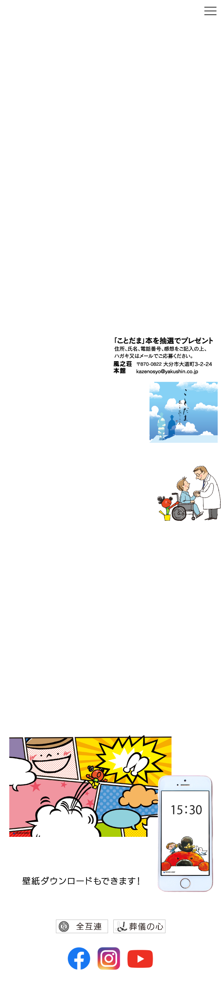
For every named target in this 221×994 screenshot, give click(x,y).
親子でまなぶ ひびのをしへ (173, 46)
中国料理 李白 (172, 614)
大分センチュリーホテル (156, 601)
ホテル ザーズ (172, 640)
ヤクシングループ (148, 549)
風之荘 (183, 577)
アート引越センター (162, 691)
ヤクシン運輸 (173, 588)
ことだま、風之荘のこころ (179, 281)
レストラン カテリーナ (158, 627)
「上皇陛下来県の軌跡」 (154, 246)
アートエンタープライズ (156, 678)
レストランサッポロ (162, 653)
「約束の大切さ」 (172, 61)
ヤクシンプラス (169, 665)
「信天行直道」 (178, 304)
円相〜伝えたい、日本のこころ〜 (170, 232)
